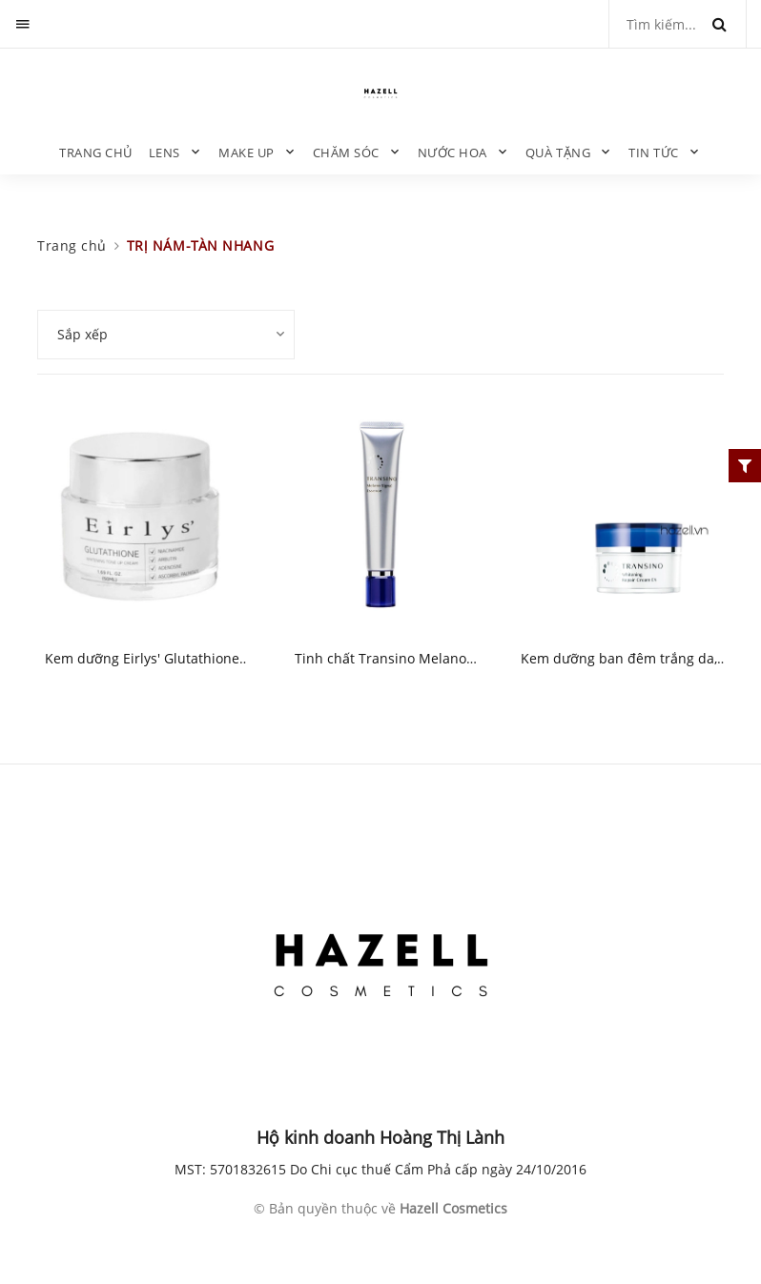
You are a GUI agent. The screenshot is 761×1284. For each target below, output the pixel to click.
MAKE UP (246, 152)
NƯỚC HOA (452, 152)
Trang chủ (96, 152)
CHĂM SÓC (346, 152)
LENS (164, 152)
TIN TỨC (653, 152)
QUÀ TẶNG (557, 152)
